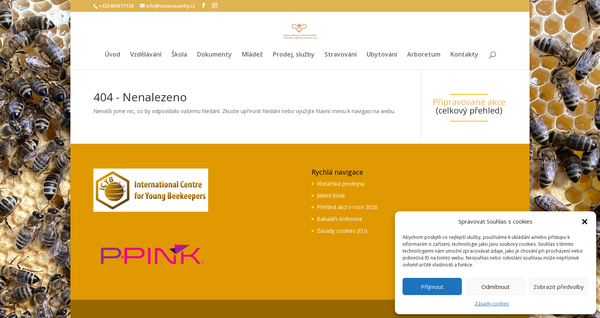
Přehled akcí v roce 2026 (347, 207)
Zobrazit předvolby (558, 286)
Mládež (252, 55)
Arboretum (423, 55)
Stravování (340, 55)
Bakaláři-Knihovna (339, 218)
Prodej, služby (294, 55)
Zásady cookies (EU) (342, 230)
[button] (585, 222)
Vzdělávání (145, 55)
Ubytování (382, 55)
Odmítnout (495, 286)
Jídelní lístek (331, 195)
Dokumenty (214, 55)
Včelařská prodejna (340, 183)
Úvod (112, 55)
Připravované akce (469, 101)
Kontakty (464, 55)
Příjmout (432, 286)
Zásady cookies (492, 303)
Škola (179, 55)
